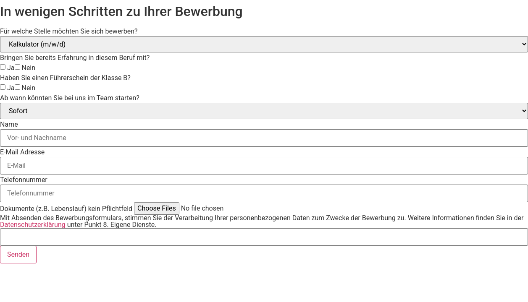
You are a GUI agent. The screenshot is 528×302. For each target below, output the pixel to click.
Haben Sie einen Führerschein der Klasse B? (65, 78)
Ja (11, 68)
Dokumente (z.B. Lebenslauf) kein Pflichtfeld (66, 209)
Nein (28, 68)
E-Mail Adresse (22, 152)
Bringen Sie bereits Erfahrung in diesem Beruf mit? (75, 58)
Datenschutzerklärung (33, 225)
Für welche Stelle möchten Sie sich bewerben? (69, 31)
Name (9, 124)
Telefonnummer (23, 180)
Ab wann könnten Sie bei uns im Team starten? (69, 98)
